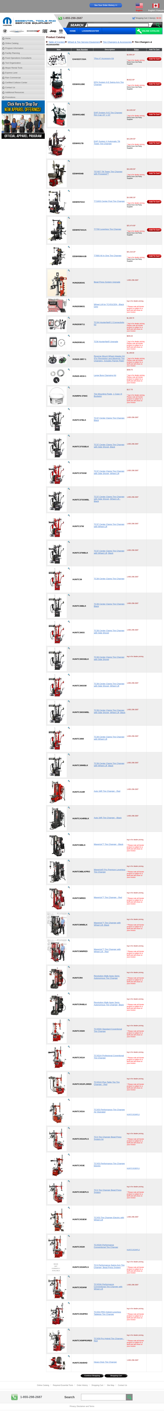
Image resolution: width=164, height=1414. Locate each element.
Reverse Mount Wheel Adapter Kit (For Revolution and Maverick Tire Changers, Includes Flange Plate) (109, 358)
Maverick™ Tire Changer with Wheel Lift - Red (107, 950)
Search (69, 1397)
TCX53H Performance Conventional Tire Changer (106, 1246)
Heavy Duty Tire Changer (105, 1362)
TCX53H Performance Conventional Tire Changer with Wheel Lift (108, 1286)
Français (160, 10)
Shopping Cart (116, 1376)
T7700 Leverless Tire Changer (107, 229)
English (151, 10)
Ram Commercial (13, 77)
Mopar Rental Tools (13, 68)
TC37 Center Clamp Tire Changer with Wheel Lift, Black (109, 552)
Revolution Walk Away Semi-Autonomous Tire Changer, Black (109, 1003)
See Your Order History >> (105, 5)
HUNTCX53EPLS (133, 1168)
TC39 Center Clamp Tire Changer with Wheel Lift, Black (109, 764)
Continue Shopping (92, 1376)
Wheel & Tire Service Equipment (84, 42)
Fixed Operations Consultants (18, 58)
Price (136, 50)
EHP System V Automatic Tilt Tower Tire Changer (107, 142)
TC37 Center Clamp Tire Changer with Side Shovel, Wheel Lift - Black (109, 498)
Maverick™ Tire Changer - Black (108, 844)
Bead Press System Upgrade (107, 282)
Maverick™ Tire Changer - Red (108, 897)
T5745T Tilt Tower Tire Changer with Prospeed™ (108, 172)
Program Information (14, 48)
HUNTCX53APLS (133, 1114)
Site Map (110, 1385)
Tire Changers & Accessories (117, 42)
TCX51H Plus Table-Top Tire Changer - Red (107, 1083)
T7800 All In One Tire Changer (107, 255)
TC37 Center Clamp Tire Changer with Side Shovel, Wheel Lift (109, 472)
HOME (73, 31)
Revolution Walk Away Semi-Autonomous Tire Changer (107, 977)
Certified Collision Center (16, 82)
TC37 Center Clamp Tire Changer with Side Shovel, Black (109, 445)
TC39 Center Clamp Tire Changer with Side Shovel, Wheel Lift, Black (109, 711)
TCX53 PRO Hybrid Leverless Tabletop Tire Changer (107, 1313)
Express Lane (11, 73)
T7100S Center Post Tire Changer (109, 201)
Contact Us (10, 87)
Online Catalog (150, 31)
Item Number (82, 50)
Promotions (10, 97)
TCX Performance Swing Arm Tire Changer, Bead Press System (109, 1266)
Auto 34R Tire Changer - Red (107, 791)
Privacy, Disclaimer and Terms (82, 1406)
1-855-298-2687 (31, 1397)
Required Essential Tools (63, 1385)
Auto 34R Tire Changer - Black (108, 818)
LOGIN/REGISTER (90, 31)
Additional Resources (14, 92)
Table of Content (56, 42)
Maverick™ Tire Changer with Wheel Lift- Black (107, 924)
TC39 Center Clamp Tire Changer (109, 578)
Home (8, 38)
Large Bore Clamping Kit (105, 375)
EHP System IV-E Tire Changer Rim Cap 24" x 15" (108, 113)
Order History (82, 1385)
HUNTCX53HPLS (133, 1250)
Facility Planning (12, 53)
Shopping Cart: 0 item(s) (146, 18)
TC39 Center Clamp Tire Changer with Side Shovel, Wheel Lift (109, 685)
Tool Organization (13, 63)
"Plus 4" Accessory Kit (104, 58)
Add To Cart (154, 59)
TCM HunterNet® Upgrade (106, 341)
